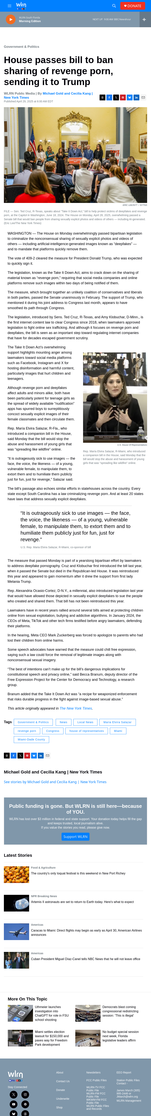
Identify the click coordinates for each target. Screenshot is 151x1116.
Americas (37, 924)
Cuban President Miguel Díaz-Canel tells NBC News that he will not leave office (85, 959)
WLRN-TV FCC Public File (95, 1089)
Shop (59, 1107)
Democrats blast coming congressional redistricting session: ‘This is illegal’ (120, 1011)
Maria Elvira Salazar (117, 722)
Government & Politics (21, 47)
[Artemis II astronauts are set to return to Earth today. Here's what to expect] (16, 903)
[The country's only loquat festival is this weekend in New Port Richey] (16, 874)
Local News (85, 722)
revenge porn (27, 730)
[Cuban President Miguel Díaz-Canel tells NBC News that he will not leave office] (16, 960)
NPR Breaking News (44, 896)
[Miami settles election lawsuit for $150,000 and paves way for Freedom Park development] (20, 1038)
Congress (52, 730)
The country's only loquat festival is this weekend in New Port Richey (78, 873)
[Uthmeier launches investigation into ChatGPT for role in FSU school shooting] (20, 1013)
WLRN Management (128, 1100)
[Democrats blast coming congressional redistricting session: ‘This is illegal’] (88, 1013)
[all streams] (145, 19)
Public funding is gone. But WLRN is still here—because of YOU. (75, 809)
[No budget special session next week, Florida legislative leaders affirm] (88, 1038)
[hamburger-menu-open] (9, 6)
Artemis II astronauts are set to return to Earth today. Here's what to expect (82, 902)
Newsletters (93, 1072)
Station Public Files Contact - (128, 1082)
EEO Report (123, 1072)
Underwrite (62, 1098)
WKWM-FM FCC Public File (96, 1101)
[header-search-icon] (114, 6)
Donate (60, 1090)
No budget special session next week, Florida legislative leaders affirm (120, 1036)
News (63, 722)
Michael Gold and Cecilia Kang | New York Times (53, 772)
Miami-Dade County (31, 739)
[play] (11, 19)
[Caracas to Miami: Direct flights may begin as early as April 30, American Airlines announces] (16, 931)
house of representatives (86, 730)
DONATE (134, 6)
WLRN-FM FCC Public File (96, 1095)
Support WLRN (75, 836)
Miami (118, 730)
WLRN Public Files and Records (97, 1108)
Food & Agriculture (43, 867)
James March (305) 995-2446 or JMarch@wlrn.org (128, 1093)
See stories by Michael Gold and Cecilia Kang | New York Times (55, 781)
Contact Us (62, 1081)
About (59, 1072)
